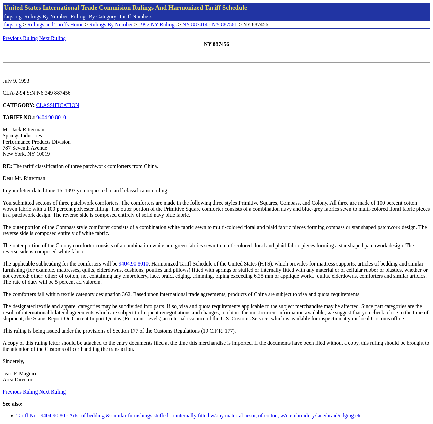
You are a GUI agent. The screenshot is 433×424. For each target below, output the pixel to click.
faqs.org (13, 16)
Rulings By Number (46, 16)
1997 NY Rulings (158, 24)
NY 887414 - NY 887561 (209, 24)
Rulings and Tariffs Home (55, 24)
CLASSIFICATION (57, 105)
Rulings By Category (93, 16)
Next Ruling (52, 38)
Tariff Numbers (135, 16)
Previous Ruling (20, 38)
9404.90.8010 (51, 117)
